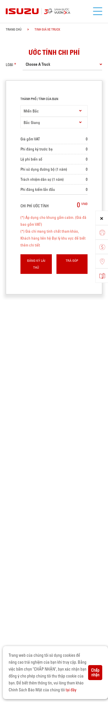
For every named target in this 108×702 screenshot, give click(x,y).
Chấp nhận (95, 672)
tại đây (71, 689)
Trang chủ (14, 29)
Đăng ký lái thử (36, 264)
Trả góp (72, 260)
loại (9, 65)
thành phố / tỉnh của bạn (39, 99)
